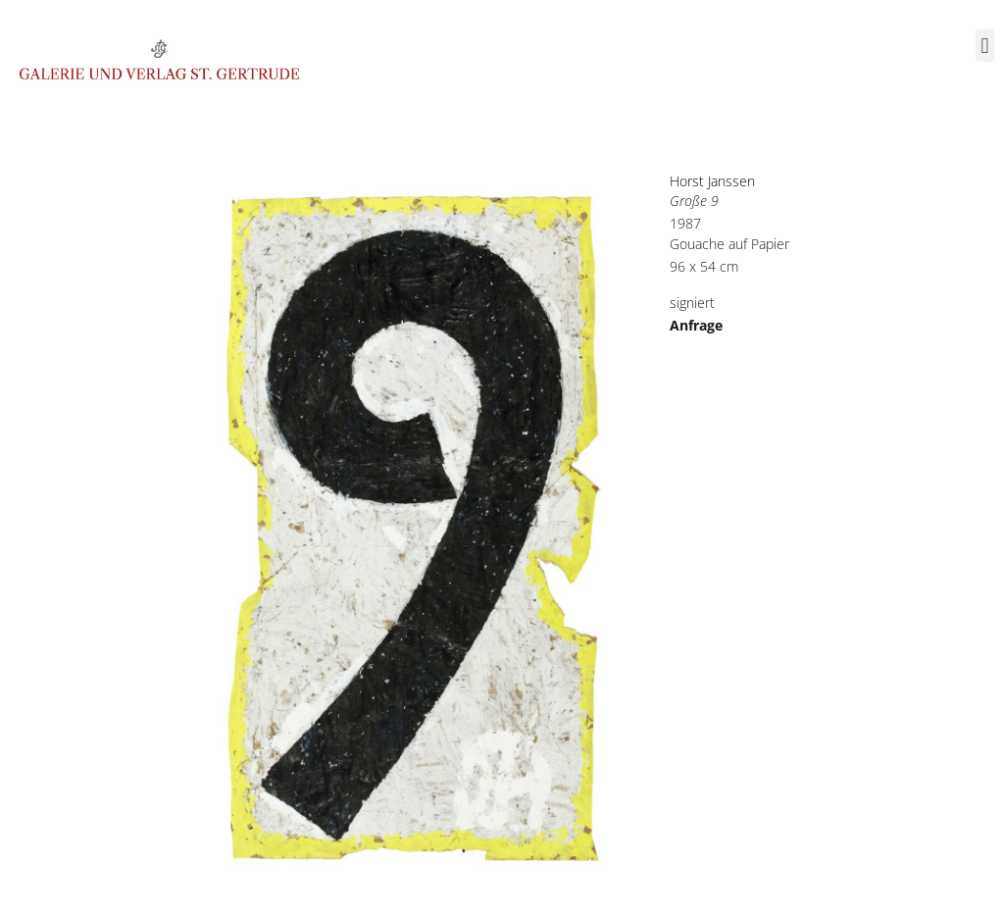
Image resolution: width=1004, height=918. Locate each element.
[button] (985, 45)
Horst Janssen (712, 181)
